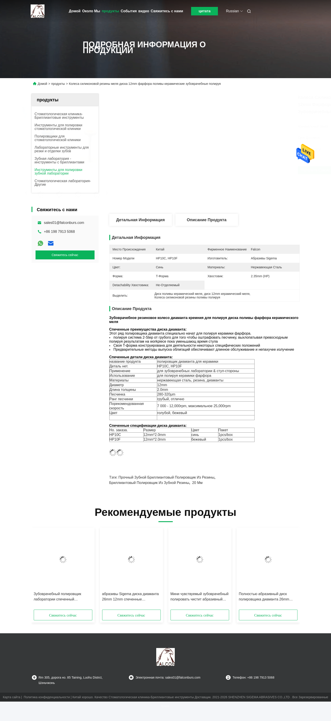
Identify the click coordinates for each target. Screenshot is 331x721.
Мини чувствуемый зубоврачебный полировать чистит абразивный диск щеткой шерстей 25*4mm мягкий (200, 597)
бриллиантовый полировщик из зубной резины (149, 483)
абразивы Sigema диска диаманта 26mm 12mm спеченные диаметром (130, 597)
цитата (205, 11)
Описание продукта (206, 220)
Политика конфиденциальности (47, 697)
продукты (110, 11)
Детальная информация (140, 220)
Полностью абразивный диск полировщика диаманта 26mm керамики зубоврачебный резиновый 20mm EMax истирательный (264, 597)
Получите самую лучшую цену (242, 170)
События (129, 11)
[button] (40, 570)
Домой (74, 11)
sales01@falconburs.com (64, 223)
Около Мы (91, 11)
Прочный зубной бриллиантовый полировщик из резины (166, 477)
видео (143, 11)
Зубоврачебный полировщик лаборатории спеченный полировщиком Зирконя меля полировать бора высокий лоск (59, 597)
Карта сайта (11, 697)
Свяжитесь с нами (167, 11)
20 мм (197, 483)
